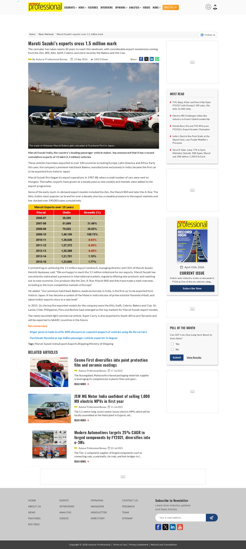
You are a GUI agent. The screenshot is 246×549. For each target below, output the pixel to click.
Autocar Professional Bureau (90, 370)
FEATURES (93, 7)
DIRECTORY (98, 518)
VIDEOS (146, 7)
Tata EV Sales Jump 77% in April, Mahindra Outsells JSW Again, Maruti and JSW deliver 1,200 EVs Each (191, 153)
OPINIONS (120, 7)
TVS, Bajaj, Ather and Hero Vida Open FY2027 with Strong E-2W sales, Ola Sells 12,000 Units (192, 105)
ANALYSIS (134, 7)
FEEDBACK (128, 506)
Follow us (207, 35)
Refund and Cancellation (164, 544)
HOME (32, 500)
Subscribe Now (192, 288)
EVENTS (64, 500)
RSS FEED (34, 524)
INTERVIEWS (107, 7)
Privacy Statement (138, 544)
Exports (72, 343)
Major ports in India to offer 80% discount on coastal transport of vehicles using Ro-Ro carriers (88, 331)
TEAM (125, 512)
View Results (194, 357)
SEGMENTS (69, 7)
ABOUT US (34, 506)
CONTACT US (130, 500)
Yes (178, 343)
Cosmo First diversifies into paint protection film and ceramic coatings (111, 362)
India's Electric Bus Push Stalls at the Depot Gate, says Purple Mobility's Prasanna (191, 139)
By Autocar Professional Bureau (48, 59)
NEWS (81, 7)
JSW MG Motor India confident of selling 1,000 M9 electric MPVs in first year (112, 399)
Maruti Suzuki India (46, 343)
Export (63, 343)
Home (32, 34)
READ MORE (81, 384)
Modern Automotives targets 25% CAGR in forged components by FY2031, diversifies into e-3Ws (112, 437)
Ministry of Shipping (101, 343)
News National (46, 34)
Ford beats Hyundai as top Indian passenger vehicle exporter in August (73, 337)
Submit (177, 357)
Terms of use (120, 544)
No (177, 349)
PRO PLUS (170, 7)
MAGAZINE (97, 506)
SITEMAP (127, 518)
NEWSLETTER (99, 512)
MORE (156, 7)
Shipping (83, 343)
